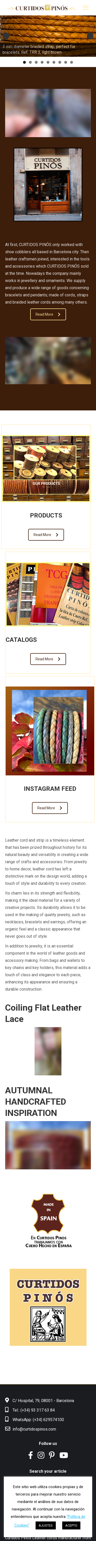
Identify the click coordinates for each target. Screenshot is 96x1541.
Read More (48, 314)
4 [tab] (42, 62)
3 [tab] (36, 62)
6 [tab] (53, 62)
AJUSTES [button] (46, 1525)
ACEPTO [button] (71, 1525)
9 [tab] (71, 62)
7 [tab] (59, 62)
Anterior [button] (6, 36)
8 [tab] (65, 62)
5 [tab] (48, 62)
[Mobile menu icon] (86, 8)
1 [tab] (24, 62)
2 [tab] (30, 62)
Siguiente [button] (90, 36)
